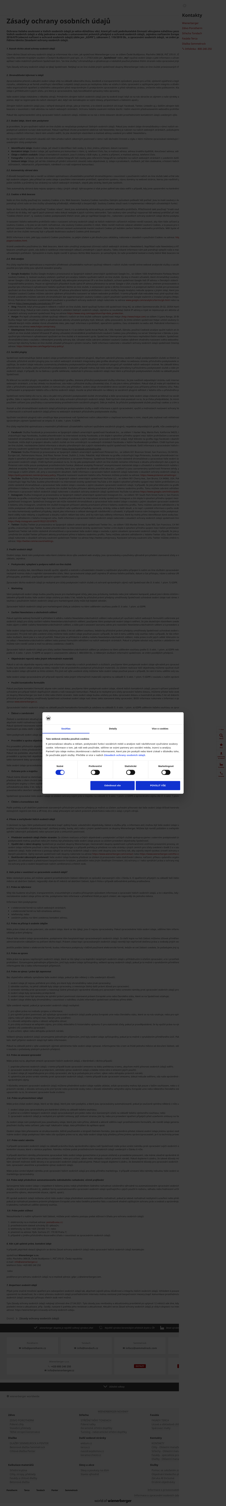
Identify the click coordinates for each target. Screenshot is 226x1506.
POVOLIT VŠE (158, 785)
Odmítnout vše (112, 785)
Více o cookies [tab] (160, 728)
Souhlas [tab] (65, 728)
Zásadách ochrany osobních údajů (124, 755)
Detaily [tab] (113, 728)
